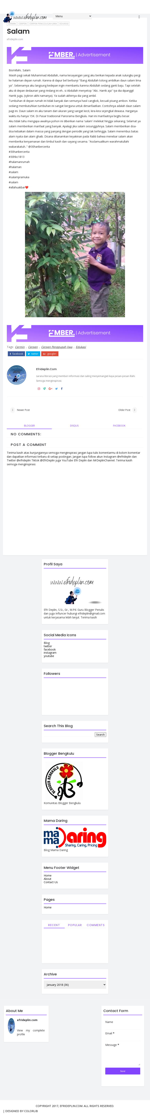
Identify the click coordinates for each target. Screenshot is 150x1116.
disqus (74, 425)
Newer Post (23, 410)
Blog (47, 643)
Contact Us (51, 882)
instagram (50, 652)
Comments (96, 925)
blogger (29, 425)
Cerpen (33, 347)
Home (48, 875)
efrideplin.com (15, 39)
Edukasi (81, 347)
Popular (75, 925)
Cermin (20, 347)
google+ (49, 353)
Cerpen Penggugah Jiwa (56, 347)
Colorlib (31, 1111)
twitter (33, 353)
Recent (54, 925)
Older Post (124, 410)
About (47, 879)
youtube (49, 656)
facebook (16, 353)
